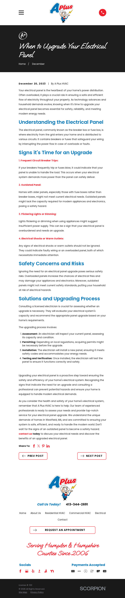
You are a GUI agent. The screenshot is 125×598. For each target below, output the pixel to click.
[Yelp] (33, 571)
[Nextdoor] (52, 571)
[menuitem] (23, 592)
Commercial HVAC (80, 513)
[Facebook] (20, 571)
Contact (62, 519)
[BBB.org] (39, 571)
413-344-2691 (77, 504)
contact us (25, 433)
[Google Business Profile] (26, 571)
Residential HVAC (55, 513)
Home (22, 513)
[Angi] (45, 571)
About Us (35, 513)
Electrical (100, 513)
